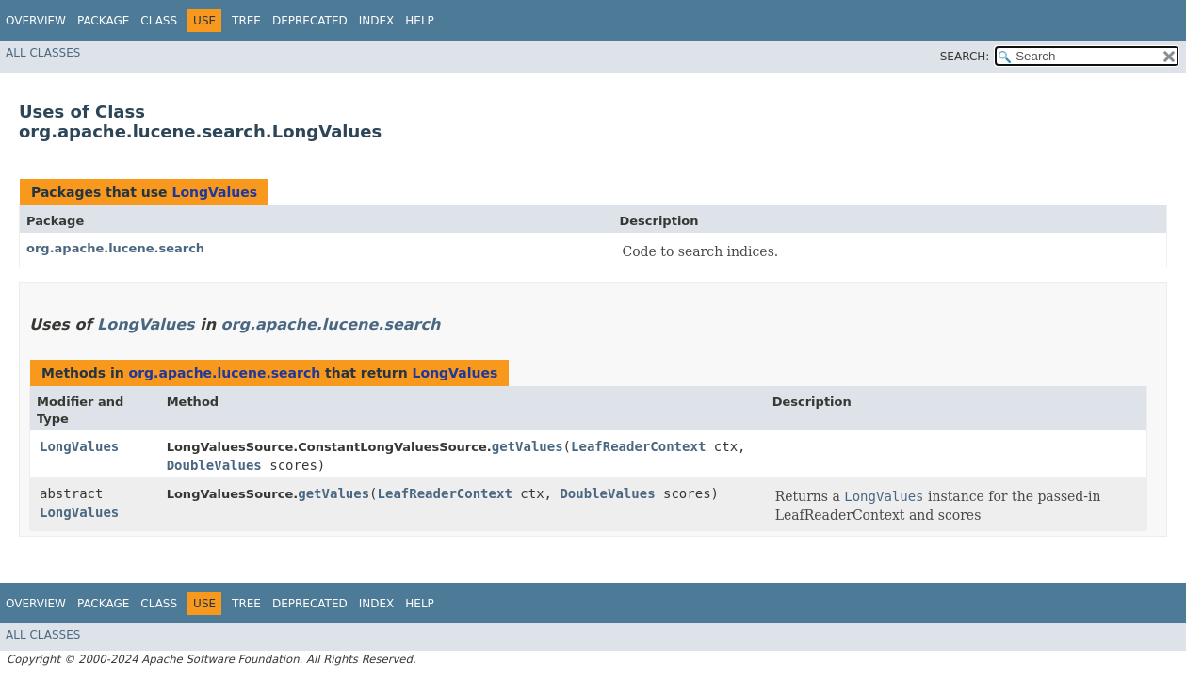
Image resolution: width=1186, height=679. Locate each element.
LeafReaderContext (638, 446)
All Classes (43, 52)
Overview (36, 20)
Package (103, 20)
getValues (527, 446)
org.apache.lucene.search (115, 248)
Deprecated (310, 20)
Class (158, 20)
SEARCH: (965, 56)
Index (377, 20)
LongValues (214, 192)
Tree (246, 20)
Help (419, 20)
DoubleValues (214, 465)
